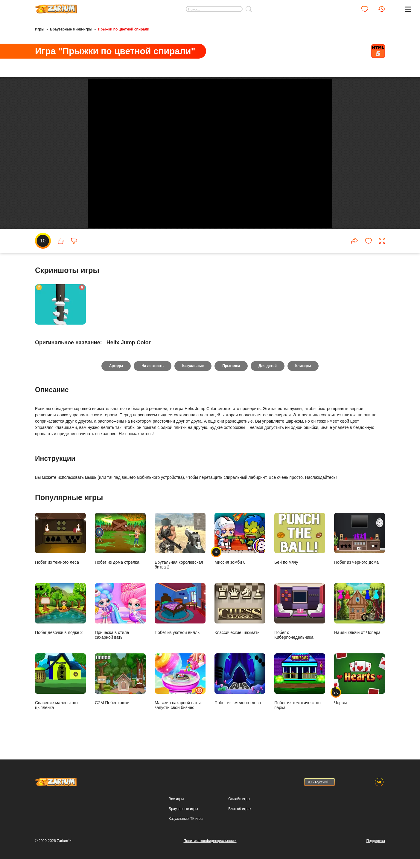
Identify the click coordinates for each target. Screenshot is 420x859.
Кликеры (303, 372)
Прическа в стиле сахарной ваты (120, 617)
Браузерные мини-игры (71, 29)
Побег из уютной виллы (180, 615)
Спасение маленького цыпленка (60, 688)
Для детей (267, 372)
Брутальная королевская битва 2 (180, 547)
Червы (359, 685)
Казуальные (193, 372)
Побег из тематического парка (299, 688)
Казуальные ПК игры (186, 819)
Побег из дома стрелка (120, 545)
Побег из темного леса (60, 545)
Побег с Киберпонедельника (299, 617)
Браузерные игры (183, 809)
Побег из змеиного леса (239, 685)
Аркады (116, 372)
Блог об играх (239, 809)
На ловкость (152, 372)
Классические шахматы (239, 615)
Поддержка (375, 841)
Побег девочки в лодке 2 (60, 615)
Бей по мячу (299, 545)
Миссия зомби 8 (239, 545)
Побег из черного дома (359, 545)
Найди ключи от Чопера (359, 615)
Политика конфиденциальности (209, 841)
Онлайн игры (239, 799)
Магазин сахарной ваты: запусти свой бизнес (180, 688)
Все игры (176, 799)
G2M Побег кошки (120, 685)
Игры (39, 29)
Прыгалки (231, 372)
